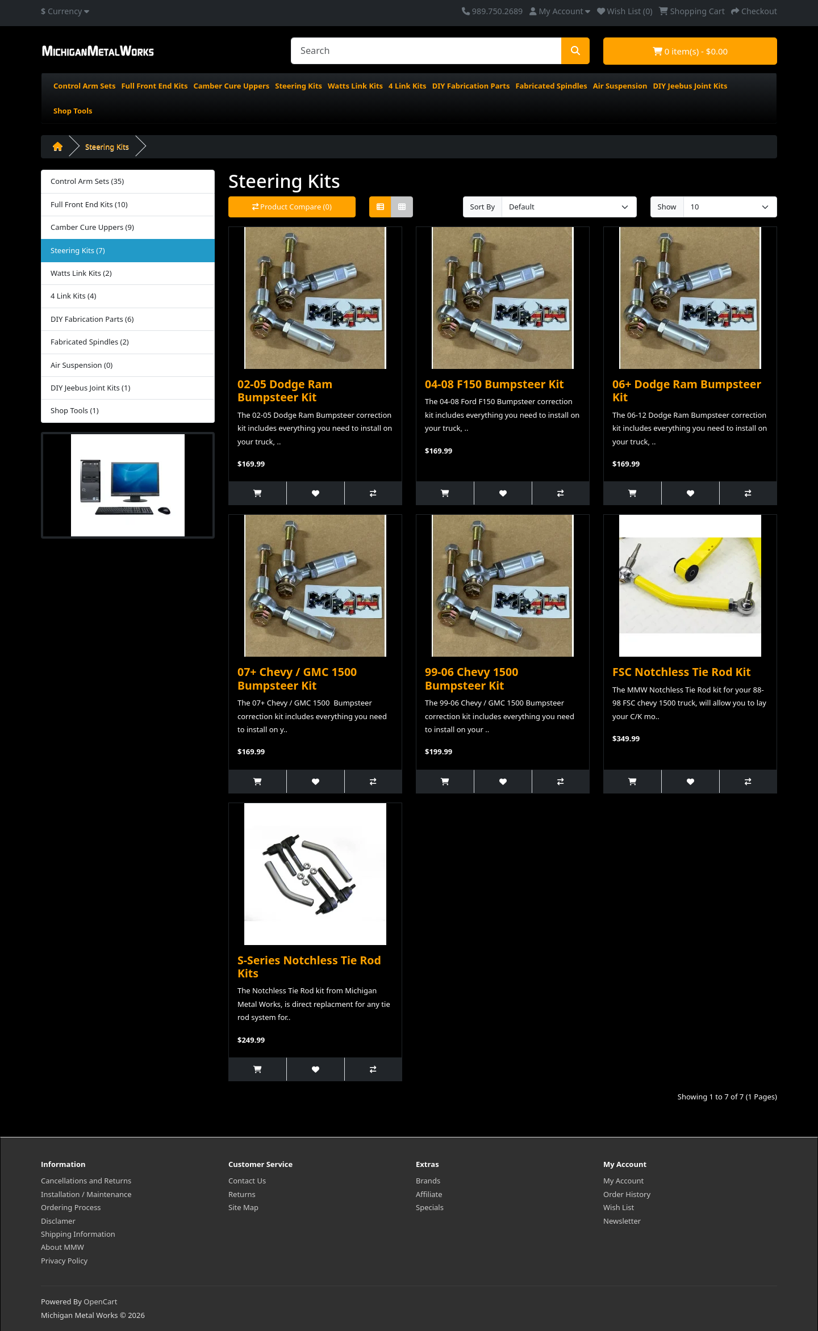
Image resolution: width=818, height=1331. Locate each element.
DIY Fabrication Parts (471, 86)
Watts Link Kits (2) (81, 273)
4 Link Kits (408, 86)
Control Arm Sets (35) (87, 181)
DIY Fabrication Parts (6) (92, 319)
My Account (623, 1180)
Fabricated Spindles (551, 86)
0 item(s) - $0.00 (690, 51)
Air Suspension (620, 86)
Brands (428, 1180)
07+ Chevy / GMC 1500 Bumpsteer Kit (297, 678)
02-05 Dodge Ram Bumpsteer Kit (284, 390)
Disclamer (58, 1221)
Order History (626, 1194)
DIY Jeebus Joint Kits (690, 86)
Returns (242, 1194)
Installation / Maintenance (86, 1194)
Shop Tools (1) (75, 410)
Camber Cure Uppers (231, 86)
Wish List (618, 1207)
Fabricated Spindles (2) (90, 342)
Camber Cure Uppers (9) (92, 227)
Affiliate (429, 1194)
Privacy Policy (64, 1261)
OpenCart (100, 1301)
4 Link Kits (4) (73, 296)
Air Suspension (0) (81, 365)
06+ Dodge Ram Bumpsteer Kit (686, 390)
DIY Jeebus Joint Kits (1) (90, 388)
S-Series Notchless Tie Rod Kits (309, 966)
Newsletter (622, 1221)
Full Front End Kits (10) (89, 204)
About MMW (62, 1247)
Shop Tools (73, 111)
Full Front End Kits (154, 86)
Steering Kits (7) (78, 250)
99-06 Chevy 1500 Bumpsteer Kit (471, 678)
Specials (430, 1207)
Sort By (482, 206)
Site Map (243, 1207)
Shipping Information (78, 1234)
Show (667, 206)
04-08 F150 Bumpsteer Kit (494, 384)
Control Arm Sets (84, 86)
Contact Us (247, 1180)
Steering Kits (298, 86)
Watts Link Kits (355, 86)
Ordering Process (71, 1207)
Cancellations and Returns (86, 1180)
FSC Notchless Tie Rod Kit (681, 671)
